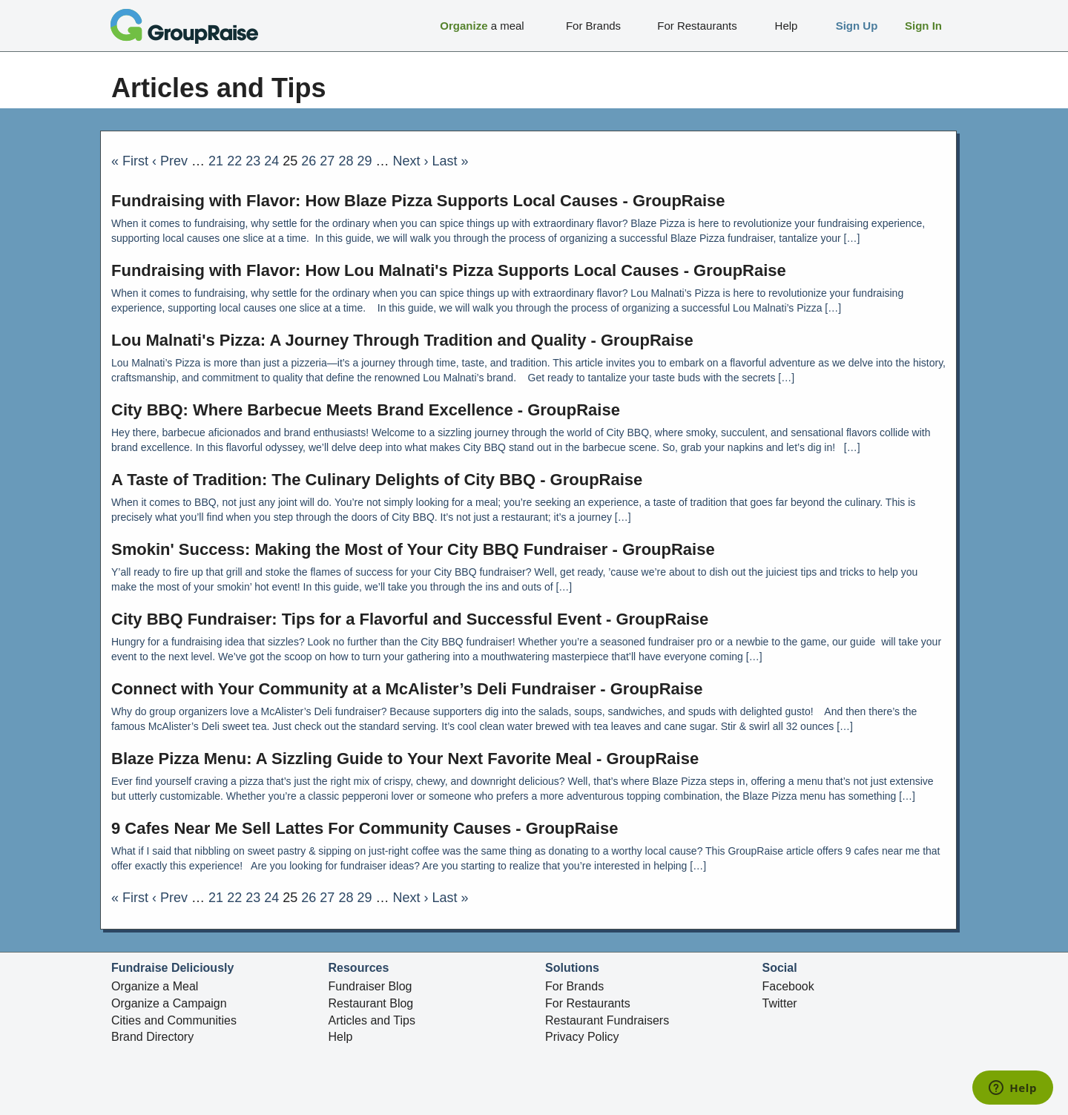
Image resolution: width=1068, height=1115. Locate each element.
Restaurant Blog (371, 1003)
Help (341, 1036)
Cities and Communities (174, 1020)
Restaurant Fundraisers (607, 1020)
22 (234, 161)
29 (364, 161)
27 (327, 161)
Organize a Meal (154, 986)
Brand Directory (152, 1036)
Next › (411, 161)
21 (215, 161)
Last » (450, 161)
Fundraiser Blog (370, 986)
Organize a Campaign (169, 1003)
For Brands (574, 986)
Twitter (779, 1003)
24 (271, 161)
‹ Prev (170, 161)
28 (345, 161)
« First (129, 161)
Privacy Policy (582, 1036)
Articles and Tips (372, 1020)
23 (252, 161)
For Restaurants (587, 1003)
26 (308, 161)
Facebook (788, 986)
